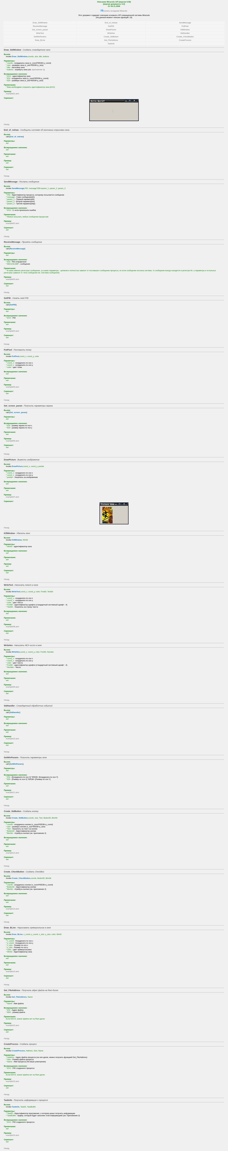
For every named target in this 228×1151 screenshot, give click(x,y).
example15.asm (12, 1025)
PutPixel (185, 26)
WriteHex (111, 33)
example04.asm (12, 331)
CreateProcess (185, 40)
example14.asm (12, 971)
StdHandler (185, 33)
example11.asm (12, 792)
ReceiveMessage (40, 26)
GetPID (111, 26)
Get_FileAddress (111, 40)
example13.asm (12, 909)
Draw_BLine (40, 40)
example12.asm (12, 853)
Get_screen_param (40, 30)
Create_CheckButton (185, 37)
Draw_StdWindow (40, 23)
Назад (6, 124)
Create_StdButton (111, 37)
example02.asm (12, 223)
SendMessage (185, 23)
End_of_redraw (111, 23)
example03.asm (12, 279)
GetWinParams (40, 37)
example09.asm (12, 687)
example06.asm (12, 441)
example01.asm (12, 94)
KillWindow (185, 30)
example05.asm (12, 387)
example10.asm (12, 739)
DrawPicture (111, 30)
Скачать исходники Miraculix (115, 11)
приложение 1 (38, 69)
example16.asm (12, 1135)
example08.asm (12, 626)
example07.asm (12, 497)
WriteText (40, 33)
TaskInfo (111, 44)
